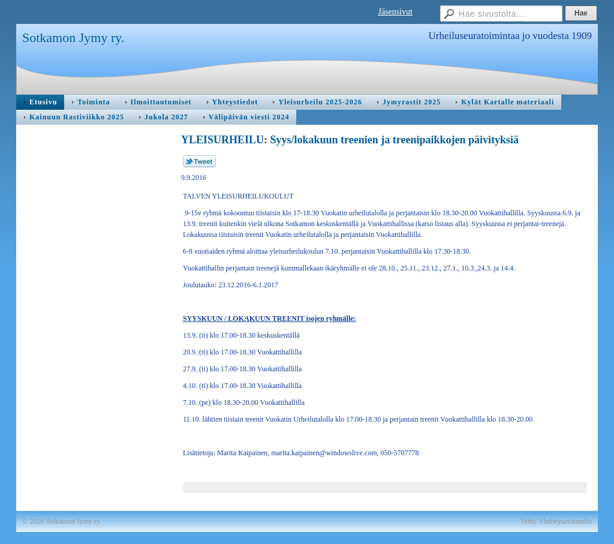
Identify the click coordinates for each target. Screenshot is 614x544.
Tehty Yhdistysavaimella (556, 521)
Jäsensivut (395, 11)
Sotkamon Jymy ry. (73, 37)
